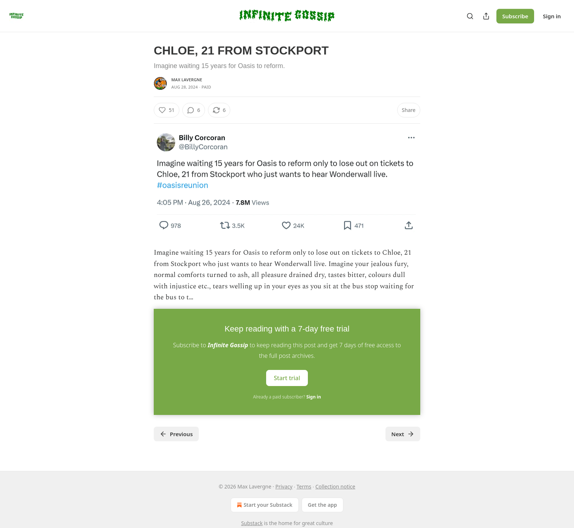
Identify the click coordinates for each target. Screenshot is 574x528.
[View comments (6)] (193, 110)
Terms (304, 486)
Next (402, 434)
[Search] (470, 16)
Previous (176, 434)
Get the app (322, 504)
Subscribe (515, 16)
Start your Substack (263, 505)
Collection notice (335, 486)
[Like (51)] (166, 110)
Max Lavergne (186, 79)
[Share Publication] (486, 16)
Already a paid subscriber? (287, 397)
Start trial (287, 378)
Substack (252, 523)
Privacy (283, 486)
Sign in (552, 16)
